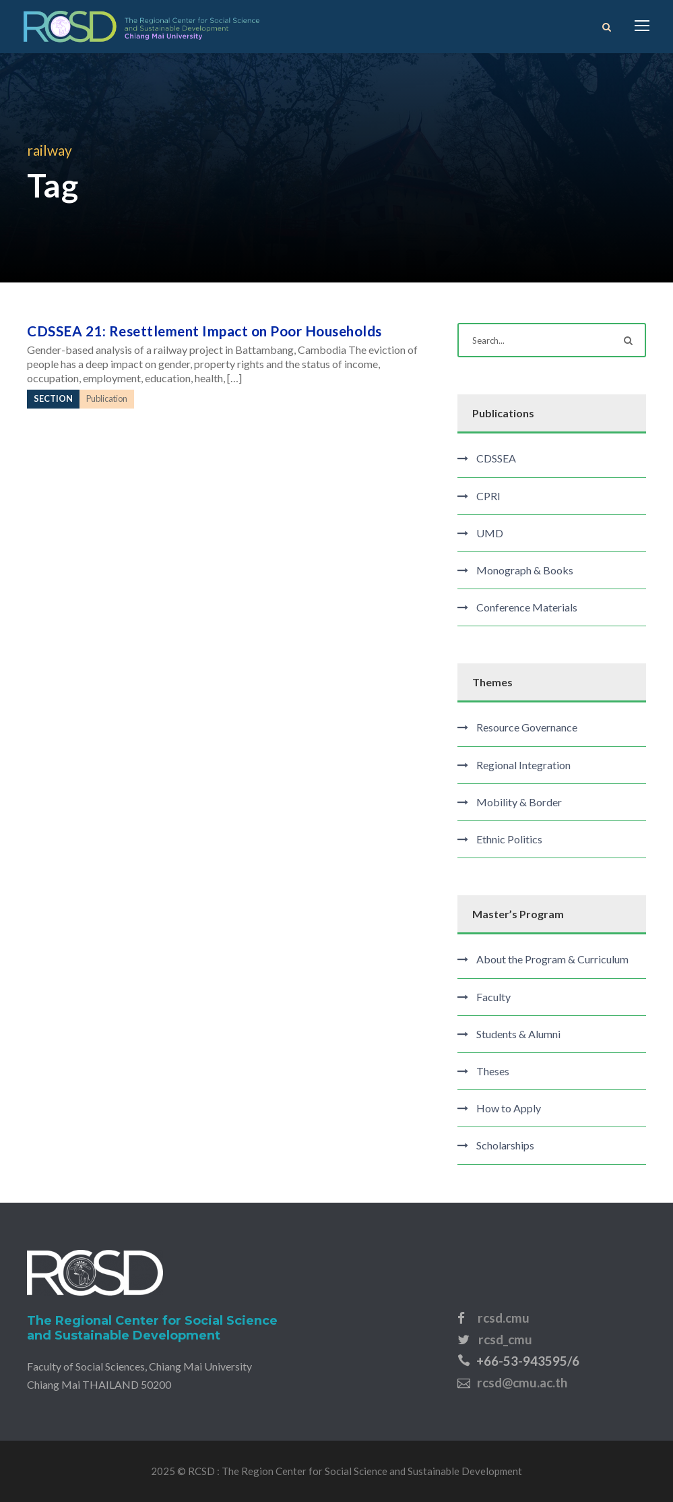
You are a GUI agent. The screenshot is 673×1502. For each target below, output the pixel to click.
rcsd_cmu (505, 1339)
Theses (492, 1070)
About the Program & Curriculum (552, 959)
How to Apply (508, 1108)
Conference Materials (526, 607)
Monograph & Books (524, 570)
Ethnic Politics (509, 839)
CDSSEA (496, 458)
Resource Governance (526, 727)
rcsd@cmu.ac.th (522, 1382)
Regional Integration (523, 764)
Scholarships (505, 1145)
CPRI (488, 495)
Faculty (493, 996)
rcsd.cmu (504, 1317)
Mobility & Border (519, 801)
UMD (489, 533)
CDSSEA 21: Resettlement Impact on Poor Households (204, 330)
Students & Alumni (518, 1033)
